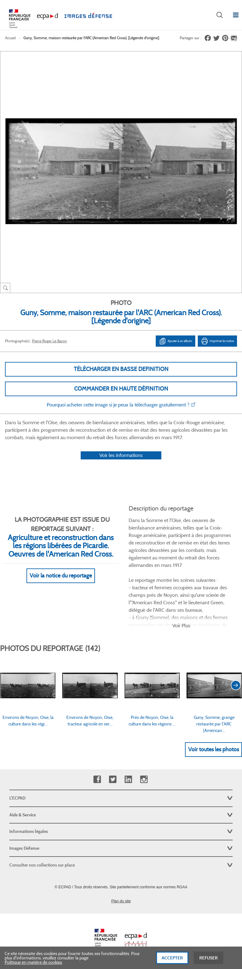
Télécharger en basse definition (121, 369)
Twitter (112, 779)
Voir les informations (121, 455)
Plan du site (121, 901)
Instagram (144, 779)
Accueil (10, 38)
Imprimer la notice (217, 341)
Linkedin (128, 779)
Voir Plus (181, 626)
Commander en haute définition (121, 388)
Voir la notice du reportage (61, 575)
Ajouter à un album (175, 341)
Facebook (97, 779)
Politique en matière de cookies (33, 964)
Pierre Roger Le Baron (49, 341)
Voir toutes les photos (213, 749)
